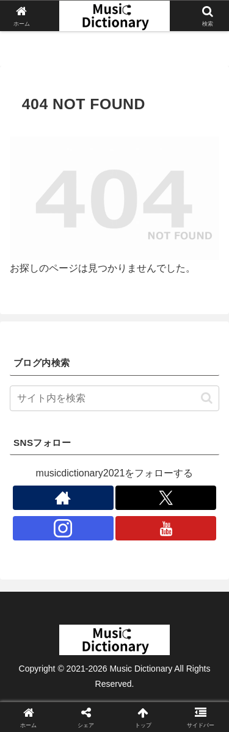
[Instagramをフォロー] (63, 528)
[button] (206, 398)
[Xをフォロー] (165, 498)
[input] (114, 398)
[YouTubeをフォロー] (165, 528)
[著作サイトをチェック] (63, 498)
